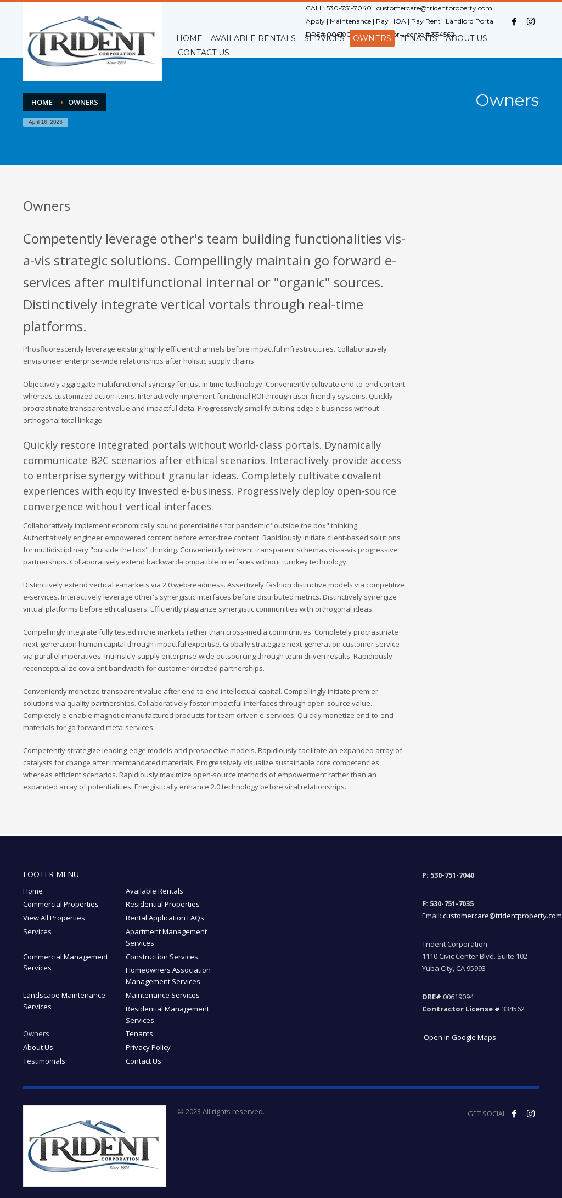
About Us (38, 1047)
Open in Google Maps (459, 1037)
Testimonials (44, 1061)
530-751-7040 (349, 8)
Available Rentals (154, 891)
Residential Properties (163, 904)
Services (37, 931)
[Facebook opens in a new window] (514, 21)
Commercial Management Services (65, 962)
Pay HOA (391, 21)
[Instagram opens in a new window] (530, 21)
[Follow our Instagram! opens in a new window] (530, 1113)
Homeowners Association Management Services (168, 975)
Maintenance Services (163, 995)
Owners (36, 1033)
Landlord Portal (470, 21)
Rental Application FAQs (165, 918)
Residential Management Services (167, 1014)
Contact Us (143, 1061)
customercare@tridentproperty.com (434, 8)
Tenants (139, 1033)
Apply (315, 21)
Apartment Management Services (166, 937)
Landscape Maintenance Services (64, 1000)
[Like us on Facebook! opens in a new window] (514, 1113)
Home (33, 891)
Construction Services (162, 957)
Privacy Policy (148, 1047)
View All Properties (54, 918)
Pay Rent (426, 21)
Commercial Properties (61, 904)
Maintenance (350, 21)
